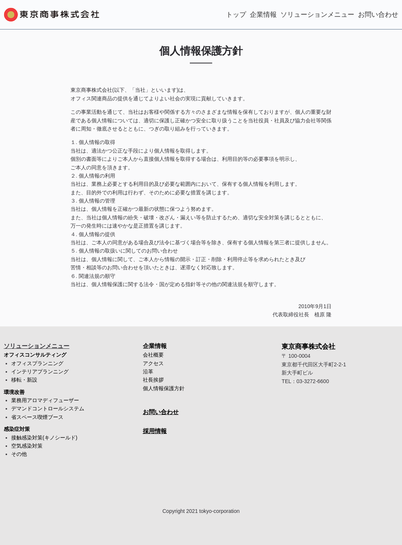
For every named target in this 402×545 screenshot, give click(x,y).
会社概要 (153, 355)
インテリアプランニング (40, 372)
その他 (19, 454)
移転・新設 (24, 380)
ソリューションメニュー (317, 14)
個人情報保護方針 (164, 388)
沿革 (148, 372)
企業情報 (263, 14)
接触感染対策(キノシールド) (44, 438)
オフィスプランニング (37, 363)
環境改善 (14, 392)
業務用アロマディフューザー (45, 400)
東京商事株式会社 (308, 346)
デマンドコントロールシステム (47, 408)
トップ (236, 14)
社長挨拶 (153, 380)
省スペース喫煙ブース (37, 417)
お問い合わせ (378, 14)
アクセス (153, 363)
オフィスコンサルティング (35, 355)
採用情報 (155, 431)
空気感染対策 (27, 446)
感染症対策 (17, 429)
